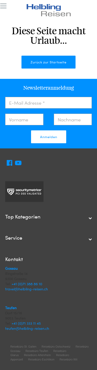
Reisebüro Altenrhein (37, 355)
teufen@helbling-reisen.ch (27, 328)
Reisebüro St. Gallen (23, 346)
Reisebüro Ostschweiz (56, 346)
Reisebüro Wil (68, 359)
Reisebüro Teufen (36, 351)
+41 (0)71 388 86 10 (27, 283)
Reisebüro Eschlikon (41, 359)
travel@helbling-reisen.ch (26, 289)
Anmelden (48, 136)
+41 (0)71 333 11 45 (26, 323)
